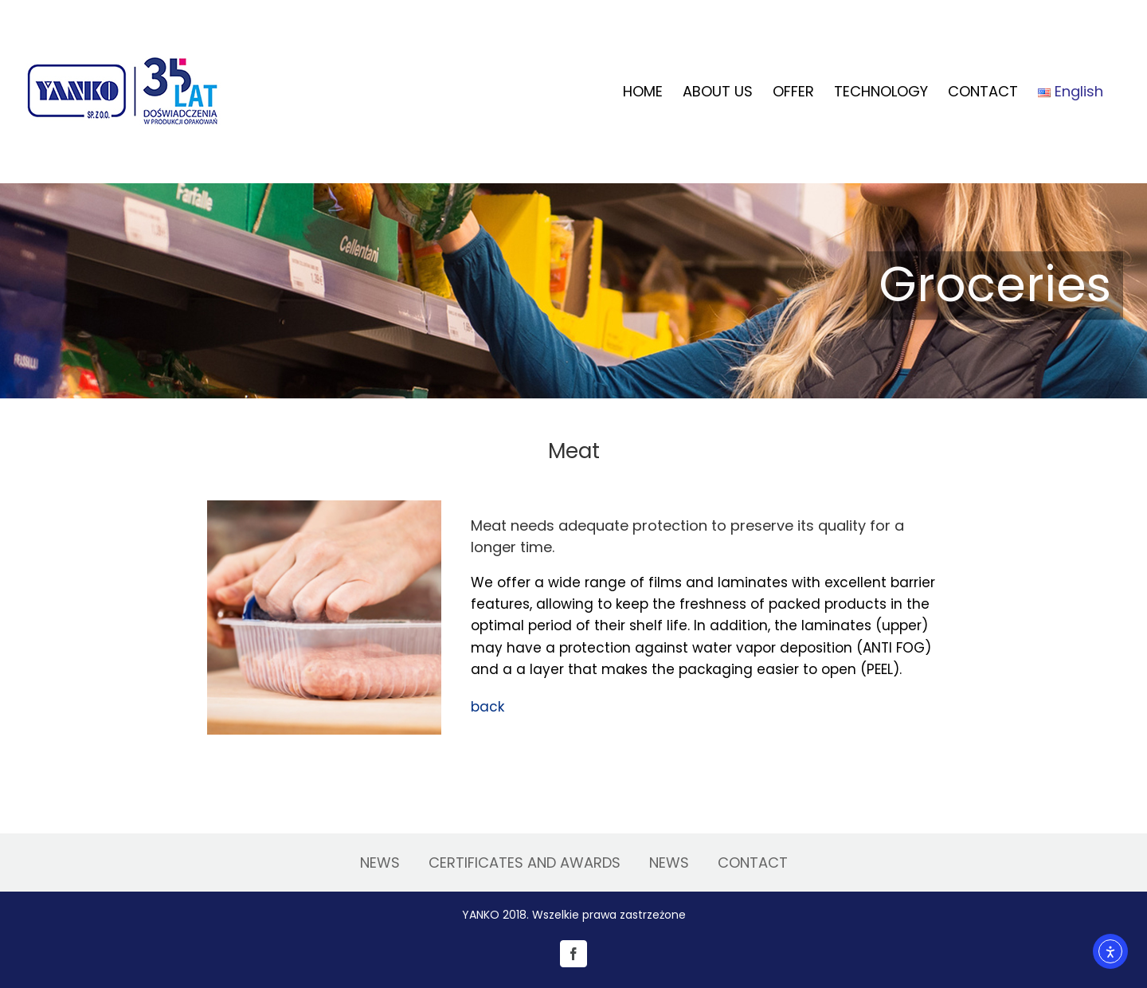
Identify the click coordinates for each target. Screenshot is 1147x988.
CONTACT (753, 862)
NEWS (380, 862)
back (487, 706)
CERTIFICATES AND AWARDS (524, 862)
